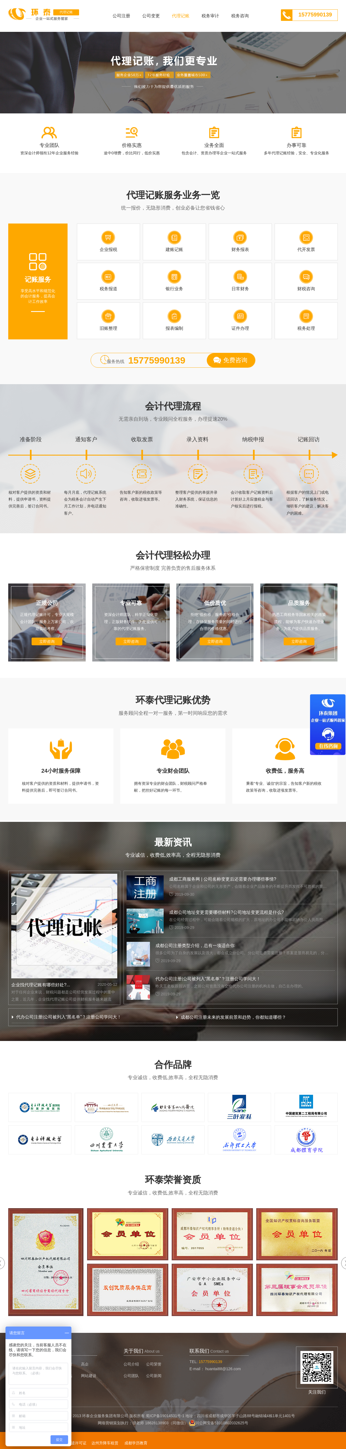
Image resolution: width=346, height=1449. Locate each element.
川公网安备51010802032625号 (221, 1423)
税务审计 (210, 15)
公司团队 (131, 1375)
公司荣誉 (153, 1364)
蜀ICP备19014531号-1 (165, 1416)
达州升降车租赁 (104, 1443)
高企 (85, 1364)
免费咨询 (235, 360)
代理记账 (180, 15)
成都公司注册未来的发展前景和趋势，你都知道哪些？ (233, 1017)
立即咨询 (47, 641)
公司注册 (121, 15)
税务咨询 (240, 15)
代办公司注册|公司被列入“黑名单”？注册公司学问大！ (68, 1017)
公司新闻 (153, 1375)
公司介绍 (131, 1364)
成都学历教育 (135, 1443)
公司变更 (151, 15)
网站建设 (88, 1375)
